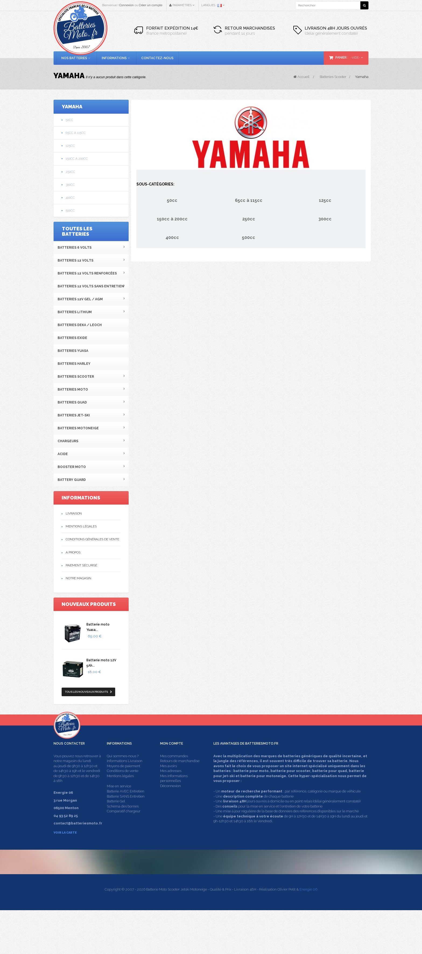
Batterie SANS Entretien (126, 806)
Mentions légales (81, 526)
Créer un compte (150, 5)
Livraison (74, 513)
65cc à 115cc (76, 133)
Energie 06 (308, 933)
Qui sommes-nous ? (123, 766)
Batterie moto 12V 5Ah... (101, 662)
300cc (70, 185)
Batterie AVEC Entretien (125, 801)
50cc (69, 120)
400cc (70, 197)
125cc (70, 146)
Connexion (126, 5)
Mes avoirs (168, 776)
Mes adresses (170, 781)
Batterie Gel (116, 811)
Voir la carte (65, 842)
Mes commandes (174, 766)
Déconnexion (170, 796)
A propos (73, 552)
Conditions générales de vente (92, 539)
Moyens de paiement (123, 776)
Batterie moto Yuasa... (98, 627)
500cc (70, 210)
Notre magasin (78, 578)
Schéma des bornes (123, 816)
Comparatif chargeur (123, 821)
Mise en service (119, 796)
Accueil (301, 77)
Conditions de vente (122, 781)
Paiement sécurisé (81, 565)
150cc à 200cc (77, 158)
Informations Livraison (124, 771)
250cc (70, 172)
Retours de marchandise (179, 771)
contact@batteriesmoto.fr (316, 896)
